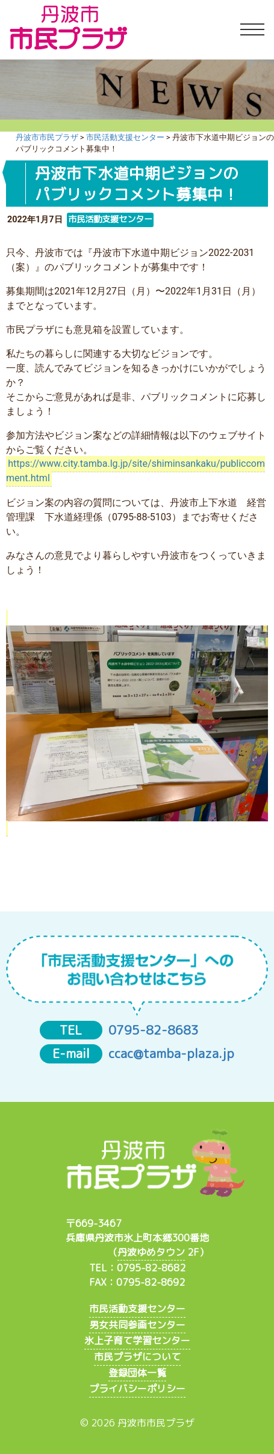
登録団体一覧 (137, 1372)
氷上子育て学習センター (137, 1340)
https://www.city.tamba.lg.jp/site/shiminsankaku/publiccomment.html (135, 471)
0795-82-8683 (153, 1030)
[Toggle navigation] (252, 30)
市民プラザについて (137, 1356)
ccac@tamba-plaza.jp (171, 1053)
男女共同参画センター (137, 1324)
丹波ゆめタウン (151, 1252)
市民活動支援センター (137, 1308)
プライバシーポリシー (137, 1388)
